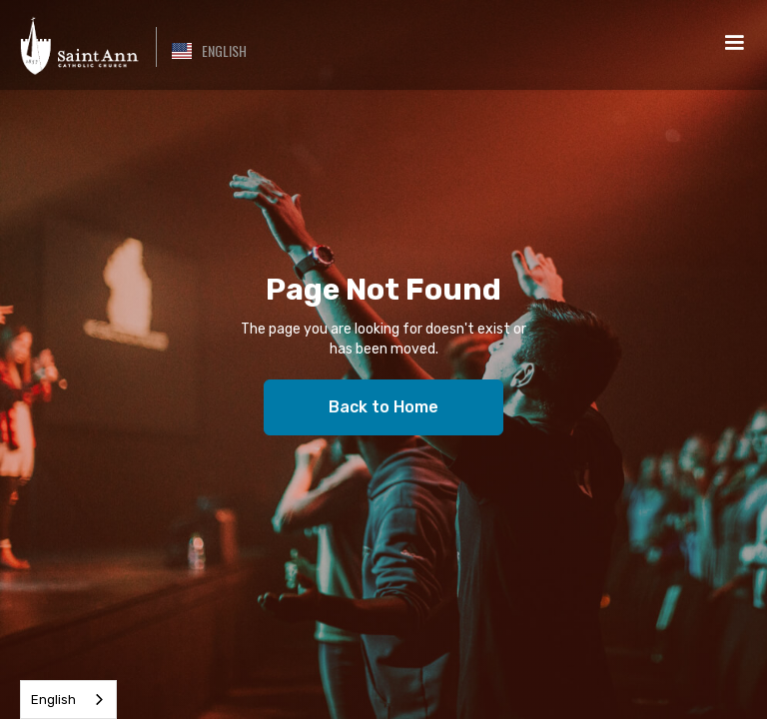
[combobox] (68, 699)
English (53, 699)
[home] (78, 45)
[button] (209, 51)
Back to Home (383, 406)
